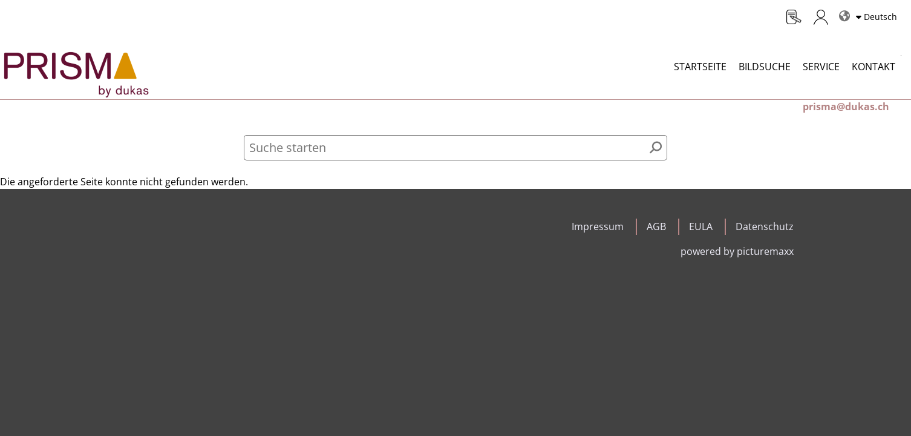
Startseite (700, 66)
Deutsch (880, 16)
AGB (656, 226)
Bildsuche (765, 66)
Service (821, 66)
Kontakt (873, 66)
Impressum (598, 226)
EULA (701, 226)
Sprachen (842, 11)
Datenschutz (765, 226)
